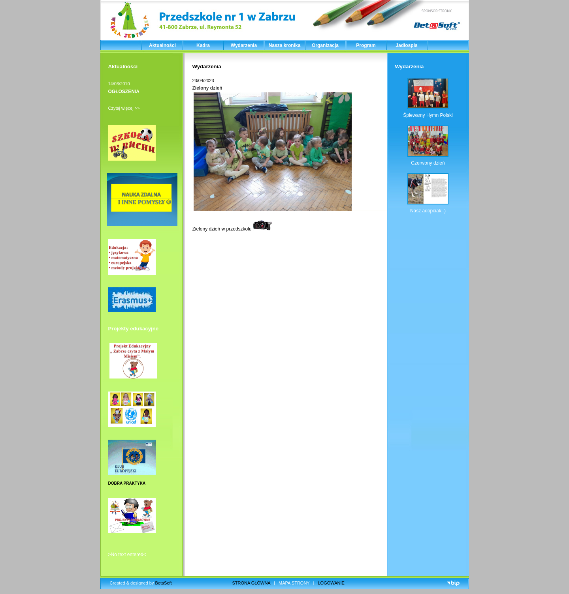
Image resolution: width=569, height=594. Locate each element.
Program (365, 45)
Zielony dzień (207, 88)
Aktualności (162, 45)
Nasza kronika (285, 45)
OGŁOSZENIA (123, 91)
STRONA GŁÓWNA (251, 583)
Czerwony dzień (428, 163)
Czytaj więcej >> (124, 108)
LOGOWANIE (331, 583)
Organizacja (325, 45)
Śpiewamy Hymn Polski (427, 115)
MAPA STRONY (294, 583)
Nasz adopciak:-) (428, 211)
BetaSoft (163, 583)
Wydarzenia (244, 45)
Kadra (203, 45)
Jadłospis (406, 45)
